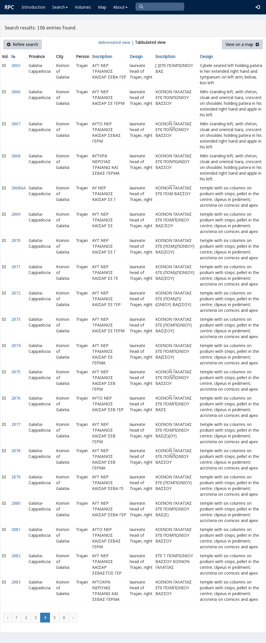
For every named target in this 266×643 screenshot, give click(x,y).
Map (102, 7)
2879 (16, 477)
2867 (16, 123)
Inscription (102, 56)
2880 (16, 503)
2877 (16, 424)
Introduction (33, 7)
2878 (16, 450)
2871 (16, 266)
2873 (16, 319)
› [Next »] (73, 617)
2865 (16, 65)
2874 (16, 345)
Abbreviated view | (116, 42)
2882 (16, 555)
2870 (16, 240)
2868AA (18, 188)
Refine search (22, 44)
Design (136, 56)
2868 (16, 156)
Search (60, 7)
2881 (16, 529)
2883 (16, 582)
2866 (16, 91)
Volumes (83, 7)
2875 (16, 371)
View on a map (242, 44)
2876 (16, 398)
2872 (16, 293)
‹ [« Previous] (7, 617)
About (120, 7)
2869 (16, 214)
